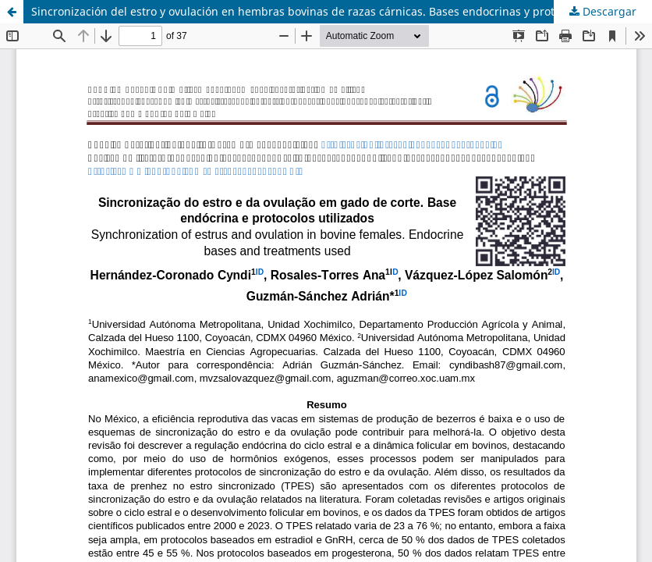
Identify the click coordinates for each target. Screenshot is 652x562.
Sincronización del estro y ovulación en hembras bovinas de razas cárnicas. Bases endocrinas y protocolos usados (329, 11)
